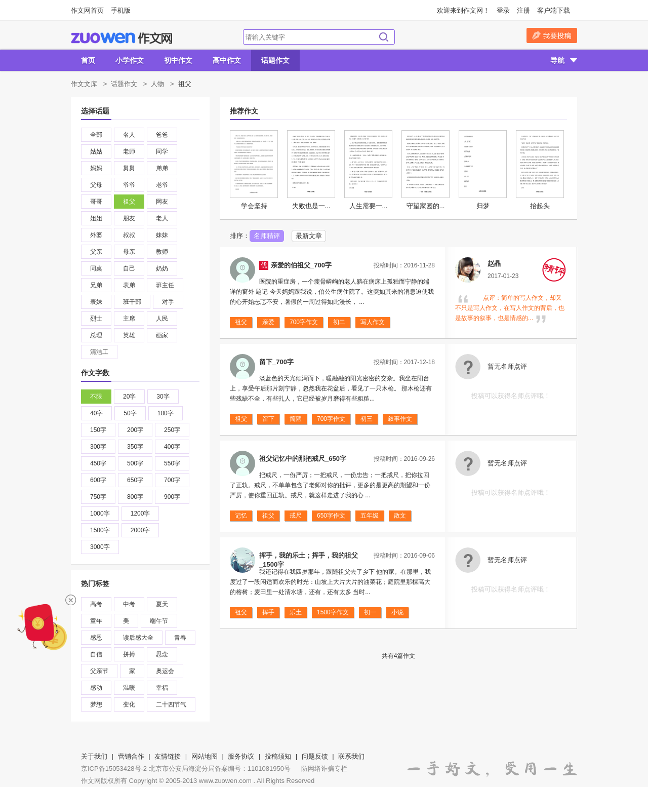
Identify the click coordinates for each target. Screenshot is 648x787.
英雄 (129, 335)
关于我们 (94, 756)
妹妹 (162, 235)
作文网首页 (87, 10)
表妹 (96, 301)
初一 (370, 612)
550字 (172, 463)
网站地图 (204, 756)
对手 (168, 301)
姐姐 (96, 218)
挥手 (268, 612)
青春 (180, 637)
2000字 (140, 530)
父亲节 (99, 671)
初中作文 (178, 60)
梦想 (96, 704)
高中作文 (227, 60)
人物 (157, 84)
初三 (366, 418)
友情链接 (167, 756)
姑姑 (96, 151)
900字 (172, 496)
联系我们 (351, 756)
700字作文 (304, 322)
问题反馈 (315, 756)
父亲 (96, 251)
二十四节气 (171, 704)
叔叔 (129, 235)
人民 (162, 318)
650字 (135, 480)
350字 (135, 446)
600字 (98, 480)
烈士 (96, 318)
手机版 (121, 10)
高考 (96, 604)
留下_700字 (276, 362)
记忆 (241, 515)
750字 (98, 496)
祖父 (129, 201)
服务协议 (241, 756)
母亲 (129, 251)
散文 (400, 515)
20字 (129, 396)
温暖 (129, 687)
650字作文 (331, 515)
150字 (98, 430)
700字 (172, 480)
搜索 (383, 37)
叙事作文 (400, 418)
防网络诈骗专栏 (324, 768)
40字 (96, 413)
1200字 (140, 513)
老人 (162, 218)
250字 (172, 430)
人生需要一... (368, 206)
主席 (129, 318)
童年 (96, 620)
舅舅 (129, 168)
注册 (523, 10)
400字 (172, 446)
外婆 (96, 235)
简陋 (296, 418)
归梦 (483, 206)
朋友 (129, 218)
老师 (129, 151)
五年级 (369, 515)
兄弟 (96, 285)
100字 (165, 413)
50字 (130, 413)
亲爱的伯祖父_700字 (301, 265)
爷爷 (129, 184)
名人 (129, 134)
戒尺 (296, 515)
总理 (96, 335)
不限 (96, 396)
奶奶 (162, 268)
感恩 (96, 637)
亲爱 (268, 322)
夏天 (162, 604)
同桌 (96, 268)
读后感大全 (138, 637)
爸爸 (162, 134)
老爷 (162, 184)
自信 (96, 654)
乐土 (296, 612)
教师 (162, 251)
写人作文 (372, 322)
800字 (135, 496)
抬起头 (540, 206)
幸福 (162, 687)
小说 (397, 612)
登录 (503, 10)
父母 (96, 184)
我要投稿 (551, 35)
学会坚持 (254, 206)
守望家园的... (426, 206)
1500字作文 (333, 612)
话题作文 (275, 60)
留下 (268, 418)
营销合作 (131, 756)
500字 (135, 463)
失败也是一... (311, 206)
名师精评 (267, 236)
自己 (129, 268)
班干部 (132, 301)
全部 (96, 134)
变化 (129, 704)
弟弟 (162, 168)
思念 (162, 654)
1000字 (100, 513)
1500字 (100, 530)
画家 (162, 335)
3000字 (100, 546)
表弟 (129, 285)
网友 (162, 201)
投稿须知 (278, 756)
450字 (98, 463)
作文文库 (84, 84)
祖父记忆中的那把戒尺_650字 (302, 458)
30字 (162, 396)
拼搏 (129, 654)
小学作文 (129, 60)
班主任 (165, 285)
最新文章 (309, 236)
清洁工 (99, 352)
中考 (129, 604)
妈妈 (96, 168)
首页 (88, 60)
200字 (135, 430)
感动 (96, 687)
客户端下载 (553, 10)
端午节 (159, 620)
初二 (339, 322)
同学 (162, 151)
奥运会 (165, 671)
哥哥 (96, 201)
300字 (98, 446)
